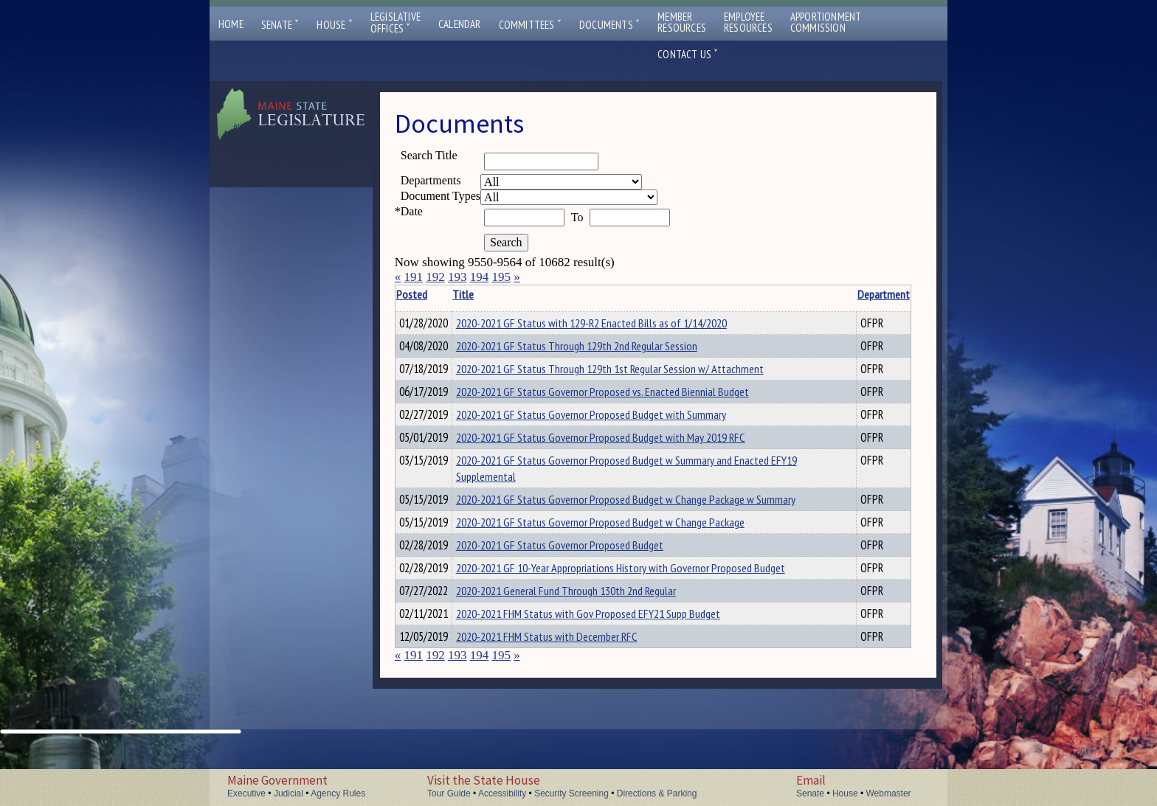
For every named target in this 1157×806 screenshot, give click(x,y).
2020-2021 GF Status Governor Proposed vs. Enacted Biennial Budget (625, 398)
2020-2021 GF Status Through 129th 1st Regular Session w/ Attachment (633, 373)
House (334, 24)
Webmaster (888, 793)
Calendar (459, 23)
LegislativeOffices (395, 23)
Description (885, 294)
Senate (280, 24)
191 (413, 277)
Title (486, 294)
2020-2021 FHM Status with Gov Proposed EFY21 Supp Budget (611, 666)
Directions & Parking (657, 793)
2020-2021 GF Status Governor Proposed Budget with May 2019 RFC (623, 448)
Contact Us (687, 54)
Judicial (288, 793)
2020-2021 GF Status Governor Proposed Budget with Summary (614, 423)
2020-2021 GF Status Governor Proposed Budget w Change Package (623, 551)
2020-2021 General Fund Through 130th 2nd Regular (589, 641)
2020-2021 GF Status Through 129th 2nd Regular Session (599, 348)
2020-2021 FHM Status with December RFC (569, 691)
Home (231, 23)
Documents (609, 24)
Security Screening (571, 793)
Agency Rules (338, 793)
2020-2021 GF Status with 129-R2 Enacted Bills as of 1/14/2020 (614, 323)
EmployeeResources (748, 22)
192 (435, 277)
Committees (530, 24)
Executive (246, 793)
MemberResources (681, 22)
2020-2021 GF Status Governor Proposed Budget (582, 577)
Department (833, 294)
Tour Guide (449, 793)
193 (457, 277)
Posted (433, 294)
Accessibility (502, 793)
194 (479, 277)
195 (501, 277)
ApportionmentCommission (826, 22)
